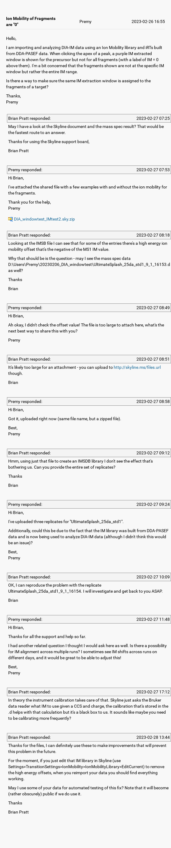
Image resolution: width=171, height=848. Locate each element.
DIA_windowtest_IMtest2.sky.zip (41, 219)
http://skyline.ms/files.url (137, 367)
